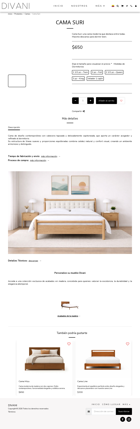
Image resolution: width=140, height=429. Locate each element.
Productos (18, 14)
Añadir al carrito (106, 100)
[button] (117, 6)
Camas (27, 14)
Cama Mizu (24, 381)
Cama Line (82, 381)
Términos (12, 412)
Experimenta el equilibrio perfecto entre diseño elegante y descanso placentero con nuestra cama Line (100, 387)
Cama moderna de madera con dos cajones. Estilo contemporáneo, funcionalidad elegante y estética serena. (42, 387)
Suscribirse (123, 411)
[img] (45, 359)
